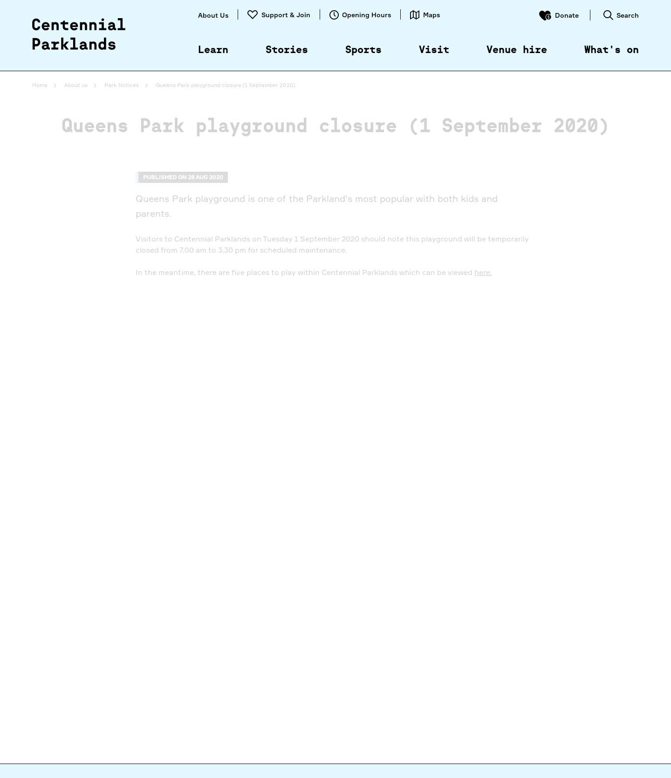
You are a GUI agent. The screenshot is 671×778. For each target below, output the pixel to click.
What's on (611, 50)
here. (483, 272)
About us (76, 84)
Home (40, 84)
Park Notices (121, 84)
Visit (434, 50)
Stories (287, 50)
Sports (363, 50)
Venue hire (516, 50)
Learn (213, 50)
